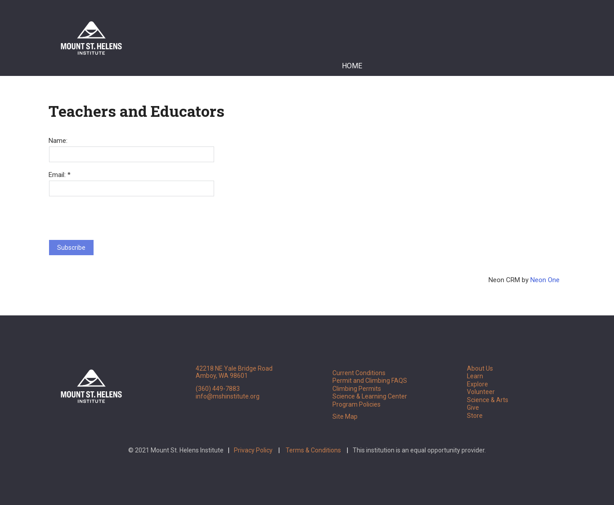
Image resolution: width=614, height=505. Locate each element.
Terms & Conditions (313, 450)
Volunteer (481, 391)
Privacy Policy (253, 450)
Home (352, 66)
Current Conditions (358, 373)
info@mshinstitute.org (228, 396)
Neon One (545, 280)
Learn (475, 376)
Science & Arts (487, 399)
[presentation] (117, 214)
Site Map (345, 416)
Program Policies (356, 404)
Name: (58, 141)
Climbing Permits (356, 388)
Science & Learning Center (369, 396)
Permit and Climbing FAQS (369, 380)
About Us (480, 368)
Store (475, 415)
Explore (477, 384)
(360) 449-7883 (218, 388)
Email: (58, 175)
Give (473, 407)
